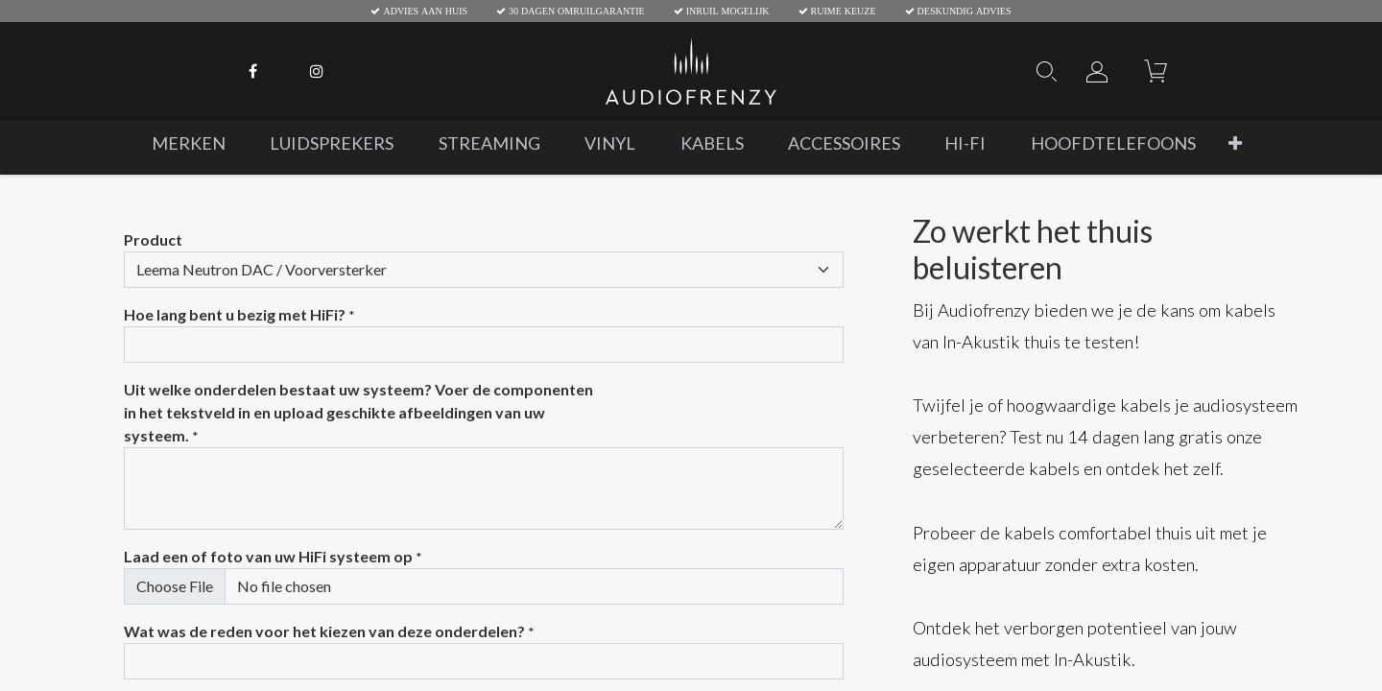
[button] (1235, 143)
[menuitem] (189, 143)
